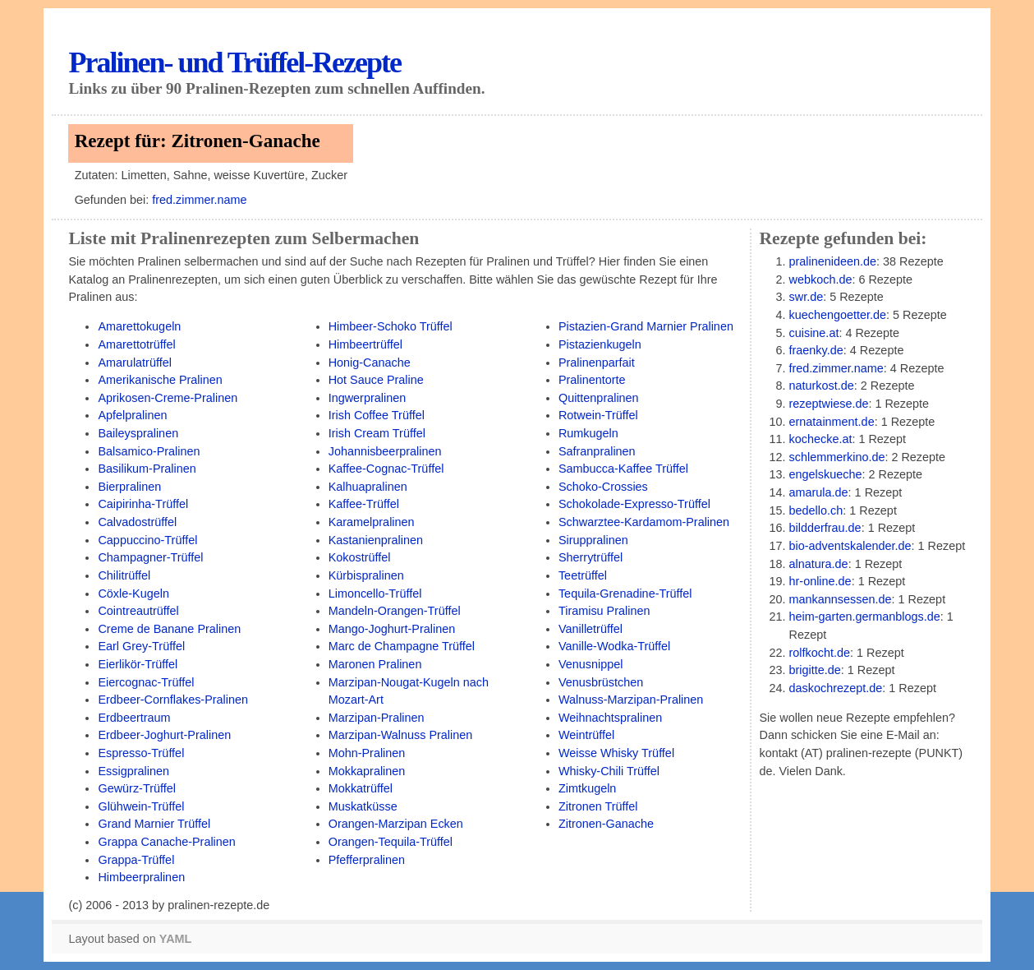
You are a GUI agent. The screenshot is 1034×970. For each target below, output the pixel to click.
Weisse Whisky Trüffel (616, 753)
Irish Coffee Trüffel (377, 415)
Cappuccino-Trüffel (147, 540)
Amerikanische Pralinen (160, 379)
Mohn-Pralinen (367, 753)
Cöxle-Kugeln (133, 593)
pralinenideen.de (833, 261)
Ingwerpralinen (368, 397)
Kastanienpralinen (376, 540)
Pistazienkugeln (599, 344)
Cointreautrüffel (138, 610)
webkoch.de (820, 279)
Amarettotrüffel (136, 344)
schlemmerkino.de (837, 457)
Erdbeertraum (134, 717)
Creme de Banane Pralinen (169, 628)
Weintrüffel (586, 734)
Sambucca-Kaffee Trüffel (623, 468)
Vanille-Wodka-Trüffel (614, 646)
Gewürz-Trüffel (136, 788)
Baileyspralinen (138, 433)
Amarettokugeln (139, 326)
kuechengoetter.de (838, 314)
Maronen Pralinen (375, 664)
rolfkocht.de (819, 652)
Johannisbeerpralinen (385, 451)
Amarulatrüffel (134, 362)
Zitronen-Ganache (606, 823)
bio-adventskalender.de (850, 545)
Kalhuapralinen (368, 486)
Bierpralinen (129, 486)
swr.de (806, 296)
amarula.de (818, 492)
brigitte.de (815, 670)
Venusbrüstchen (600, 682)
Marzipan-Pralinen (377, 717)
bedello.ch (816, 510)
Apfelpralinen (132, 415)
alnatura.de (818, 563)
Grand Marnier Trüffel (154, 823)
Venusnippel (590, 664)
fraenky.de (816, 350)
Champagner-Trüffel (150, 557)
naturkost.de (821, 385)
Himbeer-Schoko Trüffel (391, 326)
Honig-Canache (370, 362)
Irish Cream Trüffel (377, 433)
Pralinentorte (592, 379)
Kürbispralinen (366, 575)
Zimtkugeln (587, 788)
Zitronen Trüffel (598, 806)
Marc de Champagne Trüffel (402, 646)
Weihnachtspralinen (610, 717)
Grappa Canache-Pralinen (166, 841)
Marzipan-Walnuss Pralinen (401, 734)
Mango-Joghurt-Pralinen (392, 628)
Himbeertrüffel (365, 344)
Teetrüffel (582, 575)
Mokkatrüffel (361, 788)
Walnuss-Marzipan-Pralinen (630, 699)
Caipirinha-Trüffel (143, 503)
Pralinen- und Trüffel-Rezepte (234, 62)
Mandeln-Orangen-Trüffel (395, 610)
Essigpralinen (133, 771)
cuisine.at (814, 333)
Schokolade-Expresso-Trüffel (634, 503)
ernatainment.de (832, 421)
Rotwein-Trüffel (598, 415)
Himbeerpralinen (141, 877)
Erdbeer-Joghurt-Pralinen (164, 734)
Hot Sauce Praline (376, 379)
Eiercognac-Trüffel (146, 682)
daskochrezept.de (836, 688)
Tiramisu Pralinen (604, 610)
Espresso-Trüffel (141, 753)
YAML (175, 938)
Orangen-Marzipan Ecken (396, 823)
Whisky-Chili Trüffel (608, 771)
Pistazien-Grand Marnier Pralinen (645, 326)
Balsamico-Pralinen (149, 451)
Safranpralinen (597, 451)
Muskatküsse (363, 806)
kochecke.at (820, 439)
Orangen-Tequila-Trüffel (391, 841)
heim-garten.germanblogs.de (864, 616)
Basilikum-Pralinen (146, 468)
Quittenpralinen (598, 397)
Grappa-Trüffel (136, 859)
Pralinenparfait (596, 362)
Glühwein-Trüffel (141, 806)
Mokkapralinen (367, 771)
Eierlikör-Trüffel (137, 664)
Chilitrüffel (124, 575)
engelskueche (825, 474)
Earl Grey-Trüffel (141, 646)
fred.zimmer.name (199, 199)
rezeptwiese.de (829, 403)
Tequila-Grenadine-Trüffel (625, 593)
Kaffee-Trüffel (364, 503)
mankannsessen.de (840, 599)
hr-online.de (820, 581)
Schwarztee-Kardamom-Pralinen (643, 522)
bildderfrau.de (825, 527)
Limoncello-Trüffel (375, 593)
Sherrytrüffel (590, 557)
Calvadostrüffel (137, 522)
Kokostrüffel (360, 557)
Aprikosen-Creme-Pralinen (167, 397)
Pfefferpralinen (367, 859)
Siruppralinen (593, 540)
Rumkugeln (588, 433)
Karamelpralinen (372, 522)
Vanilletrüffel (590, 628)
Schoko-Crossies (603, 486)
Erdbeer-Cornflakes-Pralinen (173, 699)
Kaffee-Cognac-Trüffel (386, 468)
